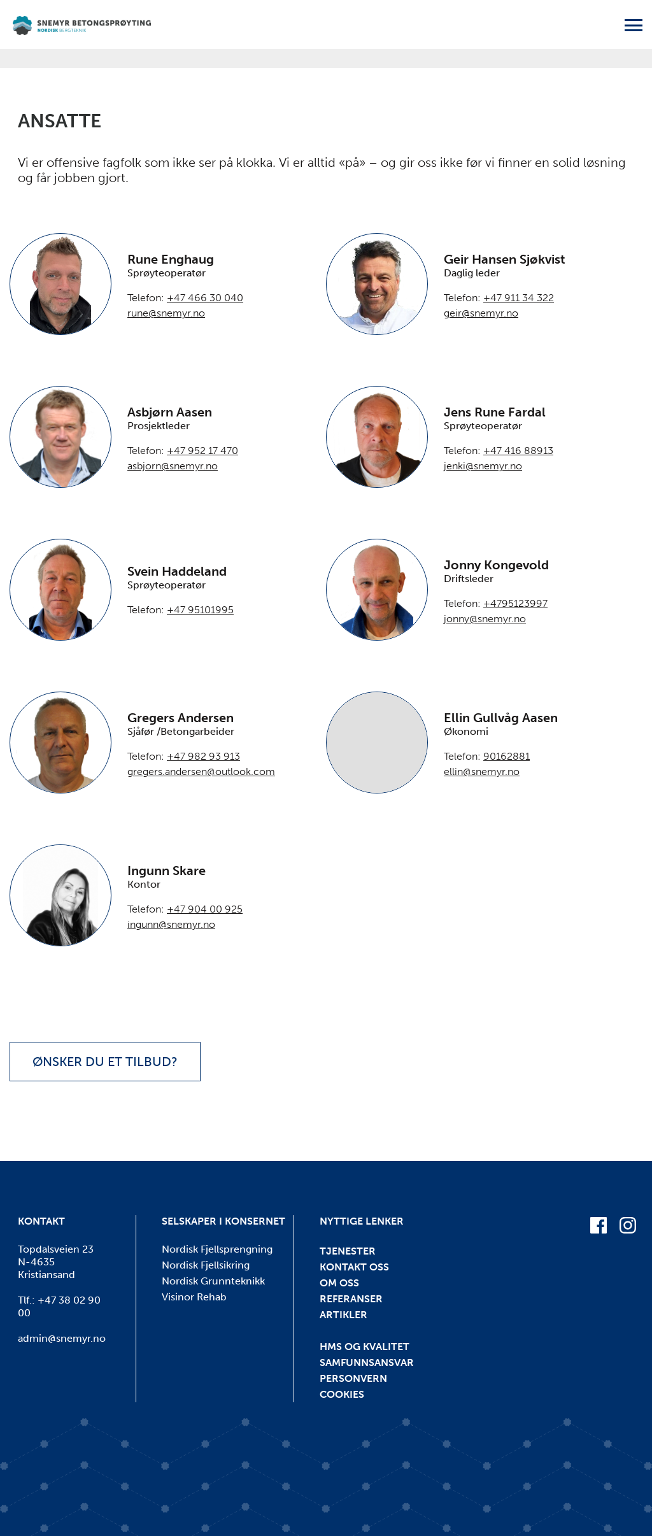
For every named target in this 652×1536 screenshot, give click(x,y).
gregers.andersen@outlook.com (201, 771)
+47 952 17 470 (202, 450)
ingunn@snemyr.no (171, 924)
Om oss (339, 1283)
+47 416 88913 (518, 450)
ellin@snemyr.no (482, 771)
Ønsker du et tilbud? (105, 1061)
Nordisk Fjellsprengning (217, 1249)
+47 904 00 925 (205, 909)
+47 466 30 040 (205, 298)
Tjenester (348, 1251)
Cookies (342, 1394)
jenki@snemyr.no (483, 466)
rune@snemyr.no (166, 313)
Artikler (343, 1315)
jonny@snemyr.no (485, 619)
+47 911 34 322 (518, 298)
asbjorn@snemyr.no (172, 466)
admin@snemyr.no (62, 1338)
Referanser (351, 1299)
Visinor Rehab (194, 1297)
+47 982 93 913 (203, 756)
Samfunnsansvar (367, 1362)
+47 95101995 (200, 610)
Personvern (353, 1378)
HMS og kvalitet (364, 1346)
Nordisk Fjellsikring (206, 1265)
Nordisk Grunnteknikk (213, 1281)
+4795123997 (515, 603)
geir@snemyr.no (481, 313)
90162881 (506, 756)
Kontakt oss (354, 1267)
